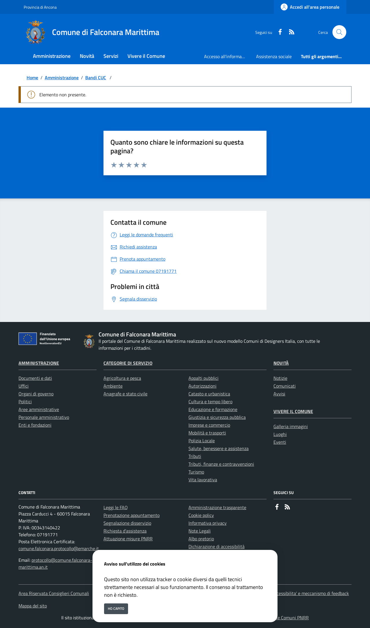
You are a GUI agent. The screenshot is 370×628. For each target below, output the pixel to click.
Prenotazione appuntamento (131, 515)
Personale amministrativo (43, 417)
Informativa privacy (207, 523)
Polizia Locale (201, 440)
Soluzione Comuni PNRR (285, 617)
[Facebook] (278, 32)
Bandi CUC (95, 77)
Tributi (194, 456)
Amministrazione (62, 77)
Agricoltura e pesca (122, 378)
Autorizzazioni (202, 385)
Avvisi (279, 393)
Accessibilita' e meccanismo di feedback (310, 593)
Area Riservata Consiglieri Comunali (53, 593)
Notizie (280, 378)
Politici (25, 401)
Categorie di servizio (127, 363)
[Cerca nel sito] (339, 32)
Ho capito (116, 608)
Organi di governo (35, 393)
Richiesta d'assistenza (125, 530)
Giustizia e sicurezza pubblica (217, 417)
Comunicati (284, 385)
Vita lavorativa (202, 479)
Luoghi (280, 434)
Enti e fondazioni (34, 424)
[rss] (289, 32)
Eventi (279, 442)
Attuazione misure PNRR (128, 538)
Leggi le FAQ (115, 507)
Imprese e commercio (209, 424)
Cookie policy (201, 515)
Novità (281, 363)
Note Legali (199, 530)
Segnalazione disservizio (127, 523)
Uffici (23, 385)
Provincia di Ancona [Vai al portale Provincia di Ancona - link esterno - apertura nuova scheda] (40, 7)
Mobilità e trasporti (207, 432)
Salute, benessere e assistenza (218, 448)
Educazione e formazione (212, 409)
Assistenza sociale (274, 56)
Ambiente (113, 385)
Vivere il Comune (293, 411)
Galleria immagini (290, 426)
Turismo (196, 471)
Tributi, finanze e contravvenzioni (221, 464)
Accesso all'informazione (227, 56)
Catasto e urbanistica (209, 393)
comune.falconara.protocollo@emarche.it (58, 548)
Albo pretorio (201, 538)
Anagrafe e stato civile (125, 393)
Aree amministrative (38, 409)
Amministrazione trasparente (217, 507)
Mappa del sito (32, 605)
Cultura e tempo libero (210, 401)
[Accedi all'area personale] (310, 7)
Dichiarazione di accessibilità (216, 546)
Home (32, 77)
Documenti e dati (35, 378)
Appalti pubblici (203, 378)
